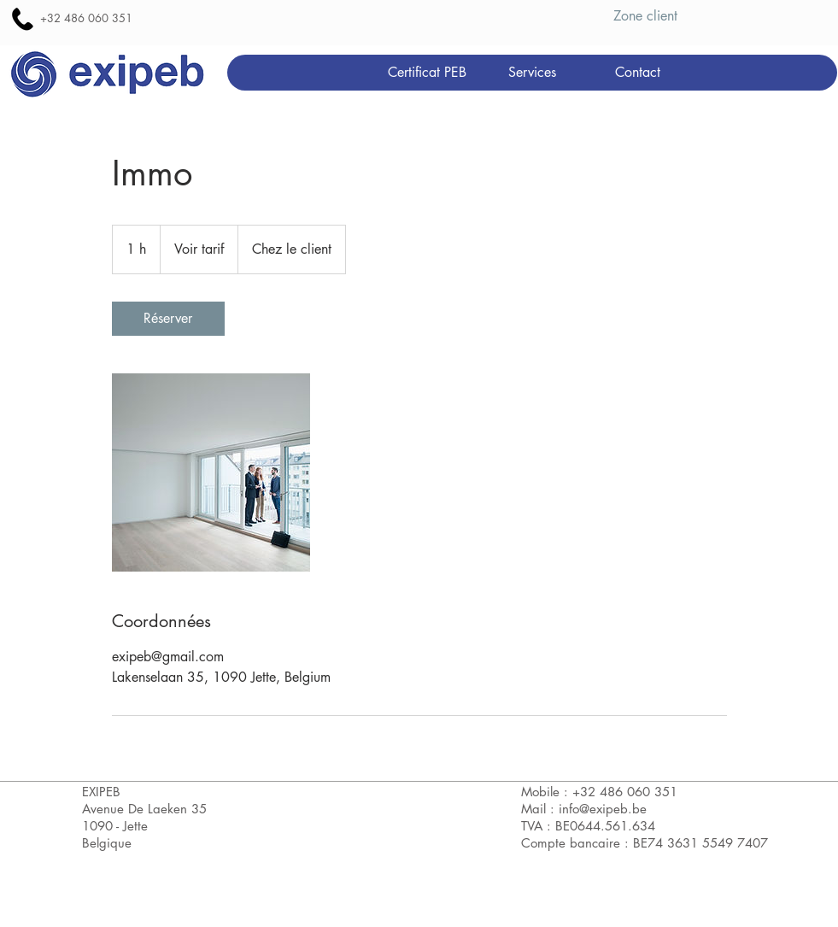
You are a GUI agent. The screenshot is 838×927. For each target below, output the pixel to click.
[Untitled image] (211, 472)
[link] (168, 319)
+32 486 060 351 (86, 18)
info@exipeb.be (603, 809)
